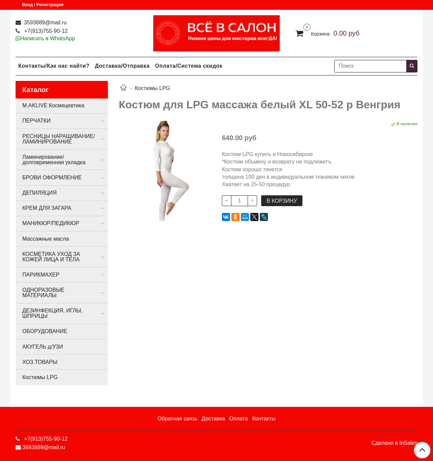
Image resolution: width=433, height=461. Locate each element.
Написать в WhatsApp (47, 38)
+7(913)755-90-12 (45, 31)
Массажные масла (45, 239)
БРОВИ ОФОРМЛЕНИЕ (52, 177)
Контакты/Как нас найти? (53, 66)
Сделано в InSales (394, 443)
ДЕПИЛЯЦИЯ (39, 193)
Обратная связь (177, 418)
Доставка (213, 418)
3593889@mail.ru (44, 22)
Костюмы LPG (152, 88)
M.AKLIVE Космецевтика (53, 105)
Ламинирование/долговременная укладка (53, 159)
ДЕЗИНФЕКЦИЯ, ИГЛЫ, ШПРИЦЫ (52, 313)
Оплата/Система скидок (188, 66)
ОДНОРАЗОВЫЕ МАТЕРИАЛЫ (43, 292)
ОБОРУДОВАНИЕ (44, 331)
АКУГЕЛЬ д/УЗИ (42, 347)
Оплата (238, 418)
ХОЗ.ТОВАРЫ (40, 362)
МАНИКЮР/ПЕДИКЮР (50, 223)
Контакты (263, 418)
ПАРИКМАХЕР (41, 275)
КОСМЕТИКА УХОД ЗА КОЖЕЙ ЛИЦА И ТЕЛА (51, 256)
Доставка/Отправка (122, 66)
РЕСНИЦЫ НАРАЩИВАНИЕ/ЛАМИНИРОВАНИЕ (58, 139)
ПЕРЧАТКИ (36, 121)
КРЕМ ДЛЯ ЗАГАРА (46, 208)
